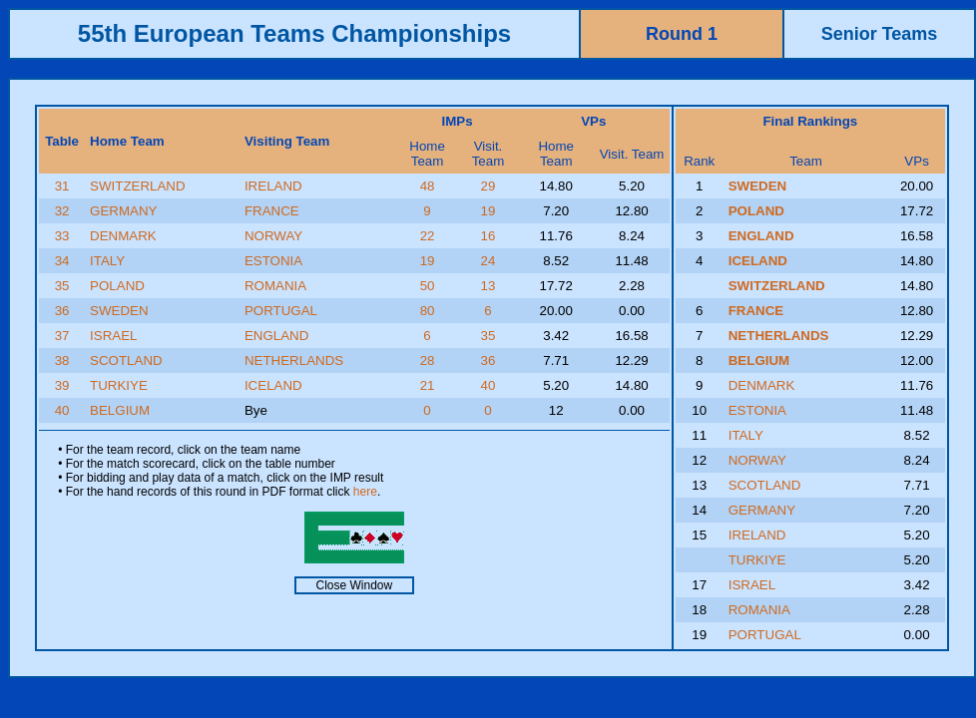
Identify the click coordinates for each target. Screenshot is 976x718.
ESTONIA (273, 260)
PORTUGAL (280, 310)
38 (62, 360)
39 (62, 385)
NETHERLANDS (293, 360)
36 (62, 310)
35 (62, 285)
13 (488, 285)
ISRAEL (113, 335)
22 (427, 235)
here (365, 492)
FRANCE (271, 210)
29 (488, 186)
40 (488, 385)
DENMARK (123, 235)
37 (62, 335)
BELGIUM (120, 410)
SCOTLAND (126, 360)
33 (62, 235)
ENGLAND (276, 335)
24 (488, 260)
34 (62, 260)
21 (427, 385)
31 (62, 186)
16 (488, 235)
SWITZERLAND (138, 186)
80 (427, 310)
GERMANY (123, 210)
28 (427, 360)
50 (427, 285)
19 (488, 210)
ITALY (107, 260)
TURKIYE (119, 385)
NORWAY (273, 235)
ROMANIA (275, 285)
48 (427, 186)
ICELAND (273, 385)
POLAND (117, 285)
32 (62, 210)
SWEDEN (119, 310)
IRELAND (273, 186)
